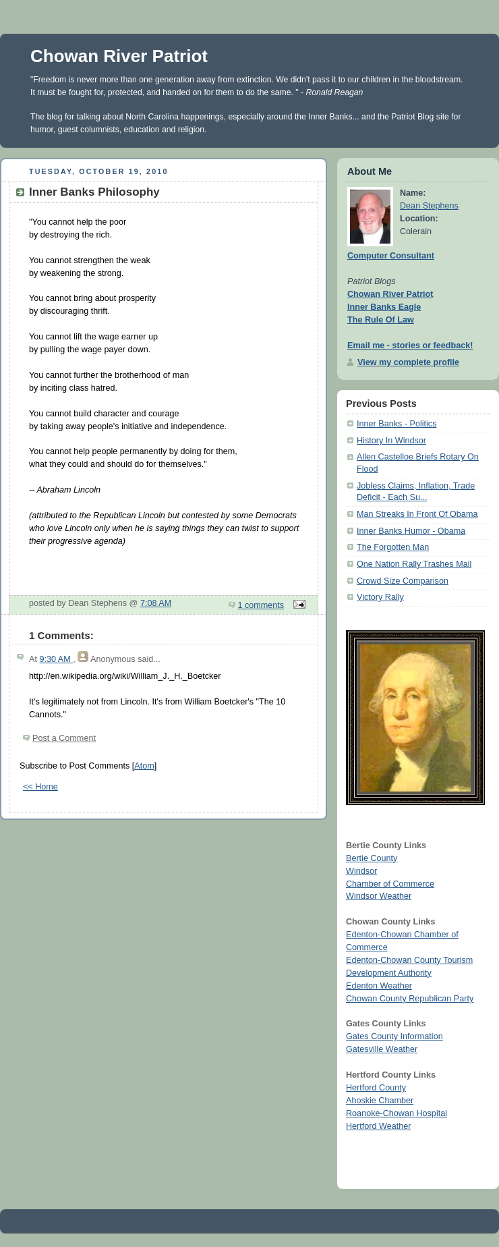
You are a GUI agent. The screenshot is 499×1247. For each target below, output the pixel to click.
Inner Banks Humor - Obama (411, 531)
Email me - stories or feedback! (410, 345)
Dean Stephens (429, 206)
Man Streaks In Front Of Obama (417, 514)
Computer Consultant (390, 255)
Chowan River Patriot (119, 56)
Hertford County (376, 1087)
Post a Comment (64, 738)
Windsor (361, 871)
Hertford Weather (378, 1126)
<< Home (40, 787)
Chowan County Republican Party (409, 998)
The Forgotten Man (393, 547)
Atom (144, 766)
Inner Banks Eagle (384, 307)
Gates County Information (394, 1036)
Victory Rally (380, 597)
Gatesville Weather (381, 1049)
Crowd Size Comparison (402, 581)
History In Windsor (391, 440)
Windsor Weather (378, 896)
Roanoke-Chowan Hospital (396, 1113)
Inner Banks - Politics (396, 423)
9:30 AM (56, 659)
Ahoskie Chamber (379, 1100)
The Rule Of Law (380, 320)
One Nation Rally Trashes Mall (414, 564)
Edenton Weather (379, 986)
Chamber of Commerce (390, 884)
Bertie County (371, 858)
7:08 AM (155, 603)
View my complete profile (408, 362)
